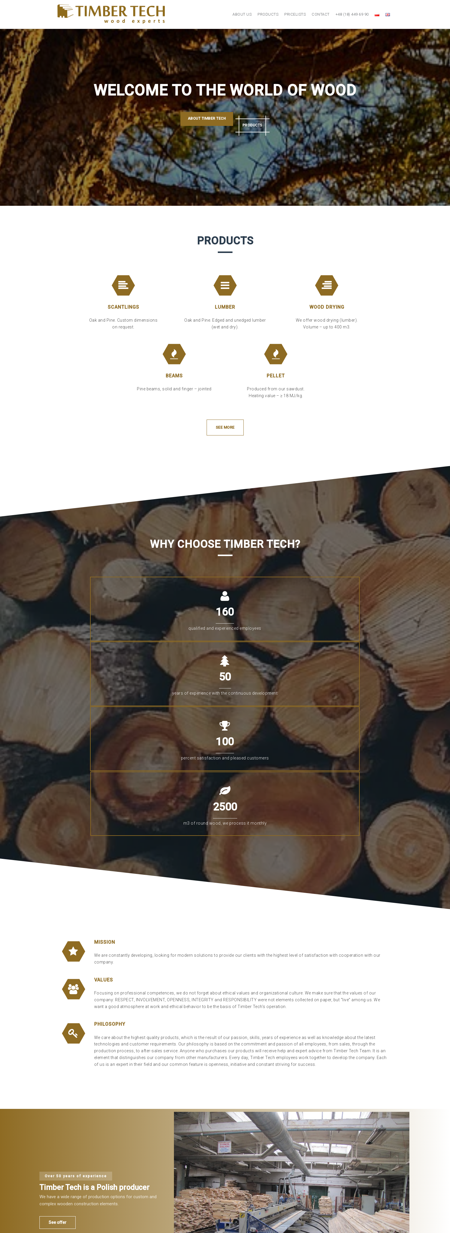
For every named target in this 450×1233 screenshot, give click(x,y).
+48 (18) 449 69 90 (352, 14)
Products (268, 14)
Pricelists (295, 14)
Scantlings (123, 307)
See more (225, 427)
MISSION (104, 753)
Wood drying (326, 307)
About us (242, 14)
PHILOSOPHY (109, 836)
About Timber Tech (200, 120)
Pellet (276, 376)
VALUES (103, 791)
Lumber (225, 307)
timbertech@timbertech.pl (320, 1172)
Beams (174, 376)
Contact (321, 14)
